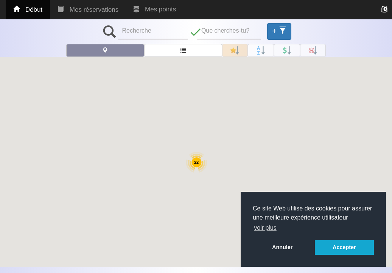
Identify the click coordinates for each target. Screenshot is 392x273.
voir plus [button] (265, 227)
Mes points (155, 9)
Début (27, 9)
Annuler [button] (282, 247)
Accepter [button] (344, 247)
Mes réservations (88, 9)
